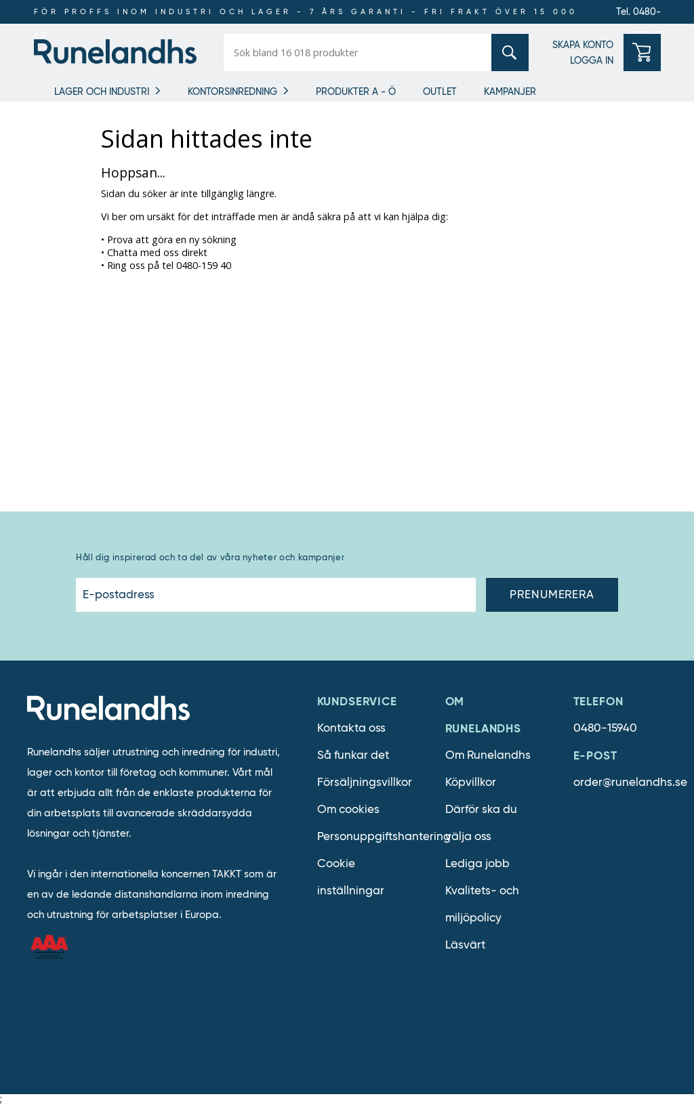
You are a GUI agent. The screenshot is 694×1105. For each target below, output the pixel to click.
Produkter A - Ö (356, 91)
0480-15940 (605, 728)
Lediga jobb (477, 863)
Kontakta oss (351, 728)
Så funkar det (353, 755)
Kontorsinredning (232, 91)
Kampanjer (510, 91)
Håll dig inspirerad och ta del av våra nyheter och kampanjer (210, 557)
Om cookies (348, 809)
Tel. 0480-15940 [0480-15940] (638, 14)
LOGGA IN (591, 60)
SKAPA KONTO (582, 45)
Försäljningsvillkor (364, 782)
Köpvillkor (470, 782)
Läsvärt (465, 945)
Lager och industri (101, 91)
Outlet (440, 91)
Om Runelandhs (488, 755)
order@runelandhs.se (630, 782)
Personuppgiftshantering (384, 836)
